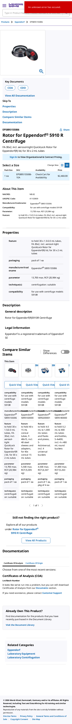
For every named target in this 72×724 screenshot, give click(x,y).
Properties (9, 106)
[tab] (8, 22)
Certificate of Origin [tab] (34, 563)
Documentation (12, 122)
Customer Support (52, 592)
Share (64, 129)
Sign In (13, 156)
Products (5, 22)
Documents (42, 587)
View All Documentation (20, 95)
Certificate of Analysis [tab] (13, 563)
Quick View (15, 384)
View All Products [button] (36, 540)
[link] (9, 716)
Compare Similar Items (17, 117)
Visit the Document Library (20, 624)
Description (10, 111)
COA (10, 88)
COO (23, 88)
